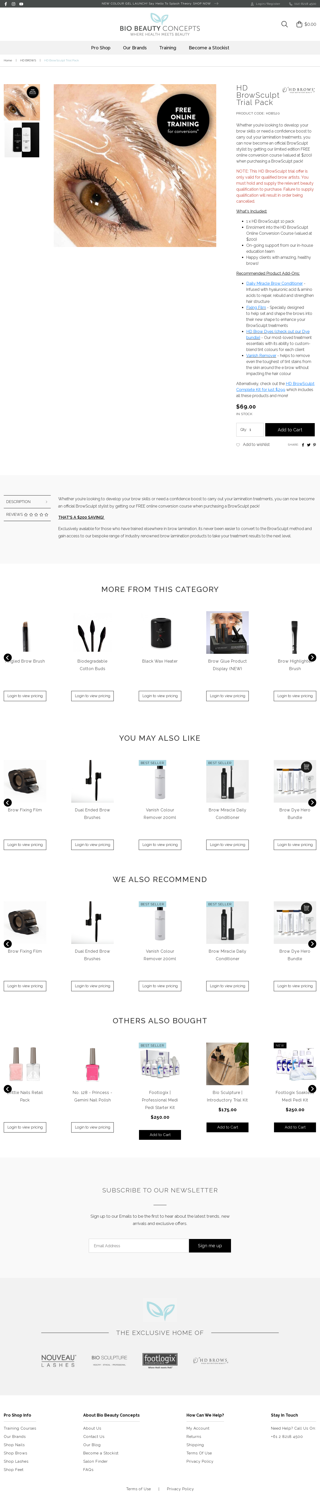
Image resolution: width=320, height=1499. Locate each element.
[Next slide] (312, 658)
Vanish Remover (261, 355)
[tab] (27, 501)
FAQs (88, 1469)
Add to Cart (290, 429)
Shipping (195, 1445)
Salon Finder (95, 1461)
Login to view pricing (25, 696)
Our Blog (92, 1445)
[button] (22, 100)
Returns (193, 1436)
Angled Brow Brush (25, 661)
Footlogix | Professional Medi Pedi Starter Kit (160, 1100)
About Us (92, 1428)
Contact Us (93, 1436)
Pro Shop (100, 47)
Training (167, 47)
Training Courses (20, 1428)
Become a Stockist (209, 47)
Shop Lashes (16, 1461)
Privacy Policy (200, 1461)
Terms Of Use (199, 1453)
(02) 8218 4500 (302, 4)
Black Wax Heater (160, 661)
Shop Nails (14, 1445)
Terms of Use (138, 1489)
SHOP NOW (205, 4)
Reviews (27, 514)
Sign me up (210, 1245)
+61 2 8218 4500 (287, 1436)
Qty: (243, 430)
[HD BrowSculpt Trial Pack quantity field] (255, 430)
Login (258, 4)
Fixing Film (256, 307)
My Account (198, 1428)
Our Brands (135, 47)
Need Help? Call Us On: (293, 1428)
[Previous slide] (8, 658)
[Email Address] (139, 1246)
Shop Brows (15, 1453)
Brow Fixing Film (25, 810)
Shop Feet (14, 1469)
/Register (272, 4)
